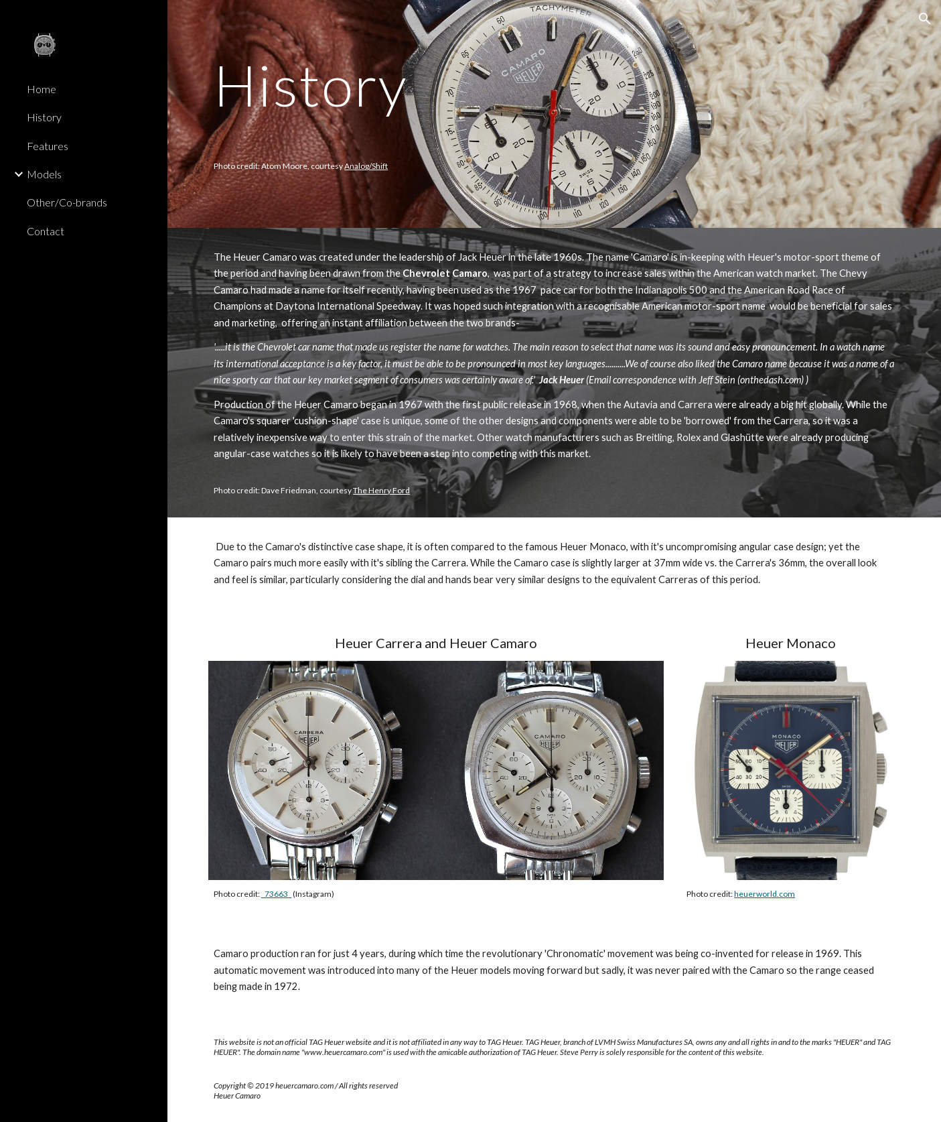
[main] (495, 114)
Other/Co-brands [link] (67, 202)
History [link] (44, 117)
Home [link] (41, 88)
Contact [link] (45, 231)
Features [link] (47, 145)
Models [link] (44, 174)
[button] (925, 19)
